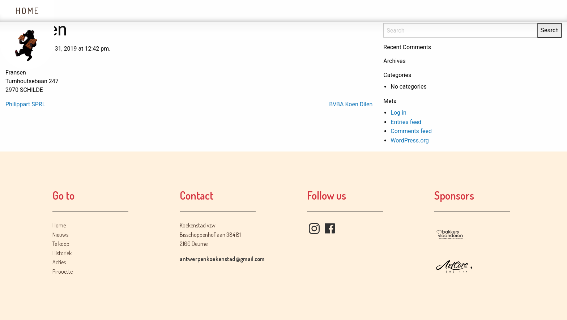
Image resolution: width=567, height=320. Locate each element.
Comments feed (411, 131)
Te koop (132, 10)
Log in (398, 112)
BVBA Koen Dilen (350, 104)
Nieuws (79, 10)
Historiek (190, 10)
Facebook (329, 228)
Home (27, 10)
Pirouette (62, 271)
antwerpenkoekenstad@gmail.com (222, 259)
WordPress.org (410, 140)
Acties (245, 10)
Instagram (314, 228)
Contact (297, 10)
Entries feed (406, 122)
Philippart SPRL (25, 104)
